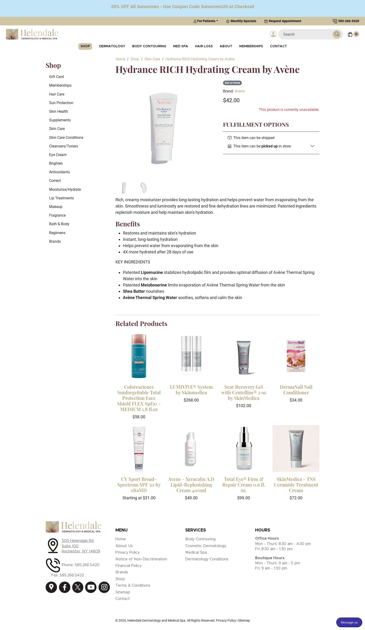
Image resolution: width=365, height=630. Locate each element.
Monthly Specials (241, 21)
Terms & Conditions (132, 585)
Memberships (251, 46)
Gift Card (56, 77)
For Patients (204, 21)
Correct (55, 180)
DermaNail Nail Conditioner (296, 389)
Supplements (60, 120)
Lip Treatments (61, 198)
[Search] (307, 34)
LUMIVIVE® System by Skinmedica (191, 389)
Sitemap (122, 592)
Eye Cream (58, 155)
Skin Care (57, 128)
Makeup (55, 206)
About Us (124, 546)
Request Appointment (282, 21)
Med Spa (180, 46)
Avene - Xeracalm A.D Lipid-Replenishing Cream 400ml (191, 484)
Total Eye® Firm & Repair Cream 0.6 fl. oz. (243, 484)
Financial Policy (128, 566)
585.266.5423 (72, 575)
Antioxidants (59, 172)
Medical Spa (196, 552)
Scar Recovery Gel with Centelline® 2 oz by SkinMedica (243, 392)
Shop (85, 46)
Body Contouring (149, 46)
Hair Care (56, 94)
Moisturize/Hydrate (65, 189)
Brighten (56, 163)
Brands (55, 241)
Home (120, 539)
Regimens (57, 233)
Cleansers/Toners (63, 146)
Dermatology (112, 46)
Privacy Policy (127, 552)
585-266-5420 (348, 21)
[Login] (273, 34)
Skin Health (58, 111)
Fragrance (57, 215)
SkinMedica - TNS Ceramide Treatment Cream (296, 484)
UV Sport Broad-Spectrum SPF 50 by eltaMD (139, 484)
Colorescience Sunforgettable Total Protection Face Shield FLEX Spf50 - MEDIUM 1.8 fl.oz (139, 398)
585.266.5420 (87, 565)
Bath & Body (59, 224)
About (226, 46)
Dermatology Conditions (206, 559)
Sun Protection (61, 103)
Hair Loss (204, 46)
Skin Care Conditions (66, 137)
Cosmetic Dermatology (205, 546)
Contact (278, 46)
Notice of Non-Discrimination (141, 559)
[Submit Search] (336, 34)
